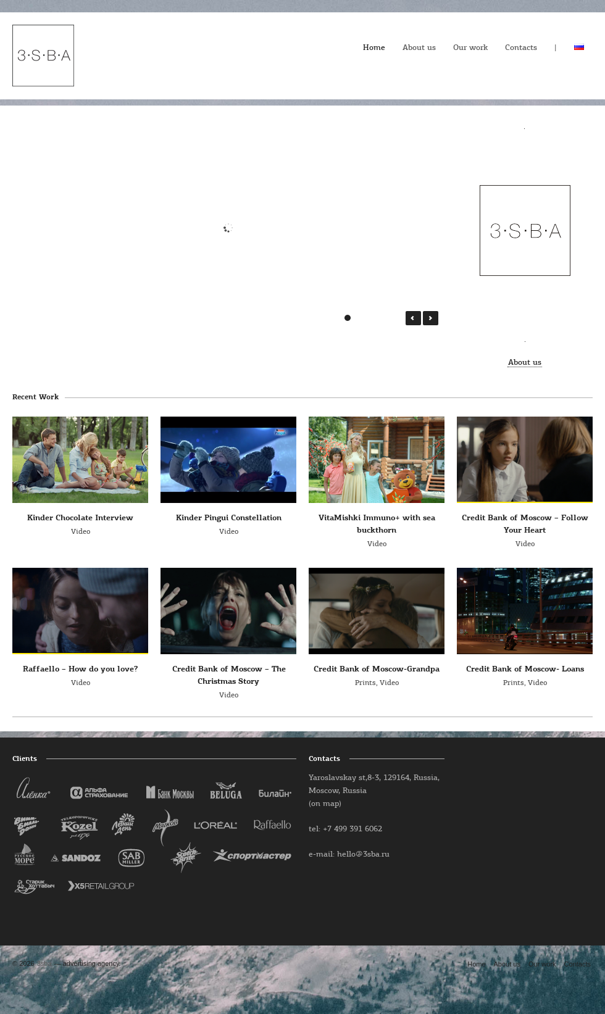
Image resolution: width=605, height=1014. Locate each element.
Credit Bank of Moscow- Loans (525, 669)
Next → (430, 318)
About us (419, 48)
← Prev (413, 318)
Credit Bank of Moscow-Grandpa (377, 669)
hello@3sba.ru (363, 854)
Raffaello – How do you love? (80, 669)
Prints (365, 683)
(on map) (325, 804)
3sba (44, 963)
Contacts (521, 48)
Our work (470, 48)
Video (80, 532)
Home (374, 48)
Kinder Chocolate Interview (80, 518)
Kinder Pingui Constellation (229, 518)
